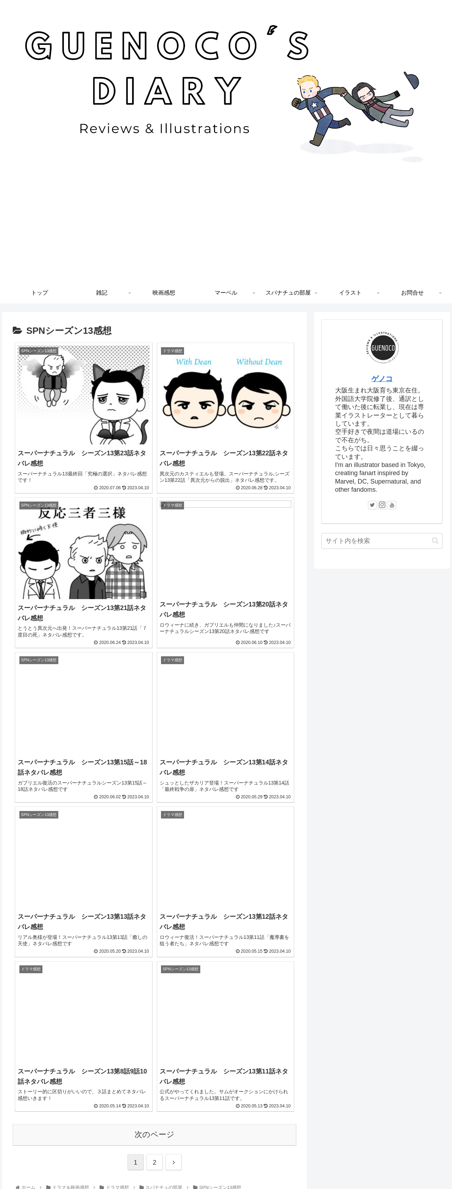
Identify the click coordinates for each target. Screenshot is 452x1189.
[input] (382, 541)
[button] (435, 541)
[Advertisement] (226, 229)
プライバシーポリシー (226, 1167)
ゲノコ (382, 379)
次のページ (154, 891)
